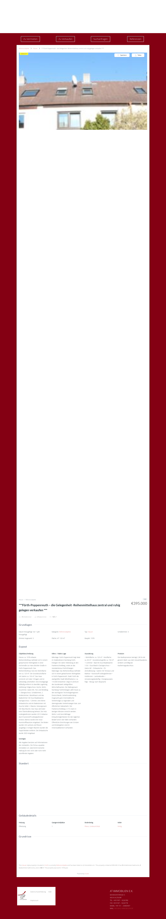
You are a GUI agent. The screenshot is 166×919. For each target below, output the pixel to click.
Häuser (35, 48)
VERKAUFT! (24, 53)
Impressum (34, 900)
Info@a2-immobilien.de (123, 908)
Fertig (120, 826)
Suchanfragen (100, 39)
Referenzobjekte (24, 48)
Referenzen (135, 39)
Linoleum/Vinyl (95, 826)
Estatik (87, 874)
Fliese (87, 826)
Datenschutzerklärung (38, 892)
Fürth (46, 865)
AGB (49, 892)
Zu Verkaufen (65, 39)
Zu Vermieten (30, 39)
